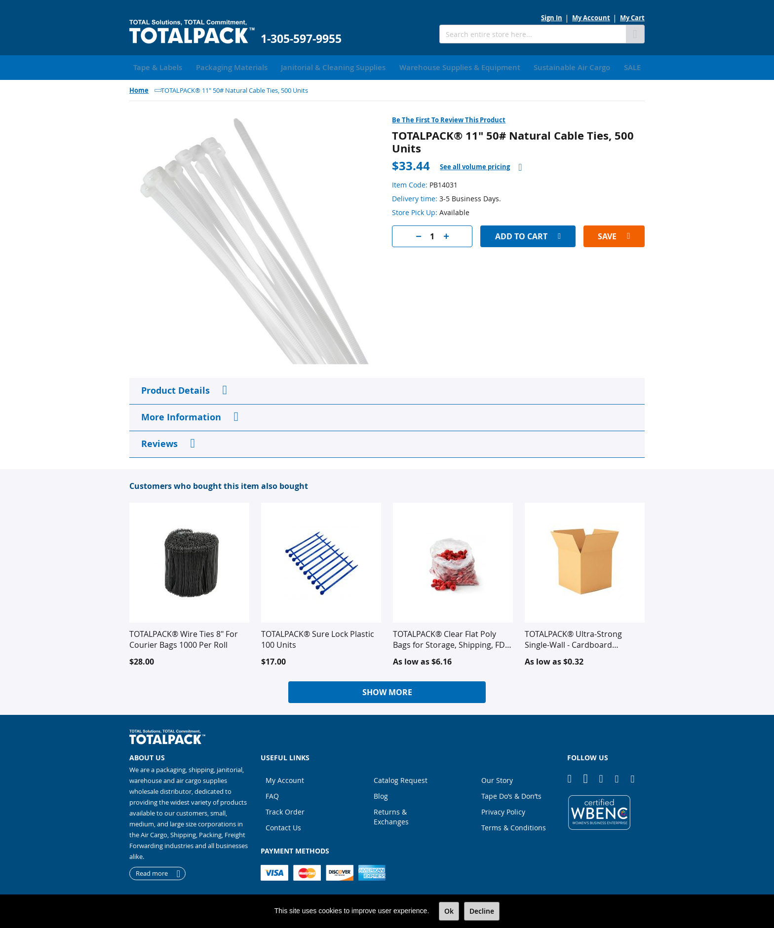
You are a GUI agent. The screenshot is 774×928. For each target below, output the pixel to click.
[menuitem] (154, 66)
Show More (387, 690)
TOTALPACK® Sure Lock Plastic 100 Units (317, 637)
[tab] (481, 165)
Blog (381, 794)
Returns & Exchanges (391, 814)
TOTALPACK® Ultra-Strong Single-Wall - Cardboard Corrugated (573, 637)
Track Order (285, 810)
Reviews (159, 442)
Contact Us (283, 825)
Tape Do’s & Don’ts (511, 794)
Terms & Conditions (513, 825)
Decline (481, 911)
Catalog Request (400, 778)
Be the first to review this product (448, 117)
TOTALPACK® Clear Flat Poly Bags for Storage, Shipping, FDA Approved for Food (451, 637)
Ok (449, 911)
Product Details (175, 388)
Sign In (551, 17)
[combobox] (532, 34)
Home (139, 88)
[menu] (387, 66)
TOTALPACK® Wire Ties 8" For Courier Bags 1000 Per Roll (183, 637)
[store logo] (192, 32)
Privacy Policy (503, 810)
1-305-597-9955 (301, 38)
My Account (591, 17)
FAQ (272, 794)
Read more (152, 871)
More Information (181, 415)
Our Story (497, 778)
